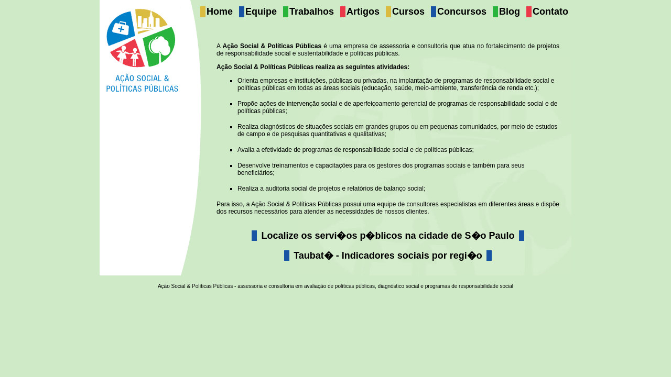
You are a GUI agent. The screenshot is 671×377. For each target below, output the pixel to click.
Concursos (461, 11)
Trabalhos (311, 11)
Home (220, 11)
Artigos (363, 11)
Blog (509, 11)
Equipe (261, 11)
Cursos (408, 11)
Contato (550, 11)
